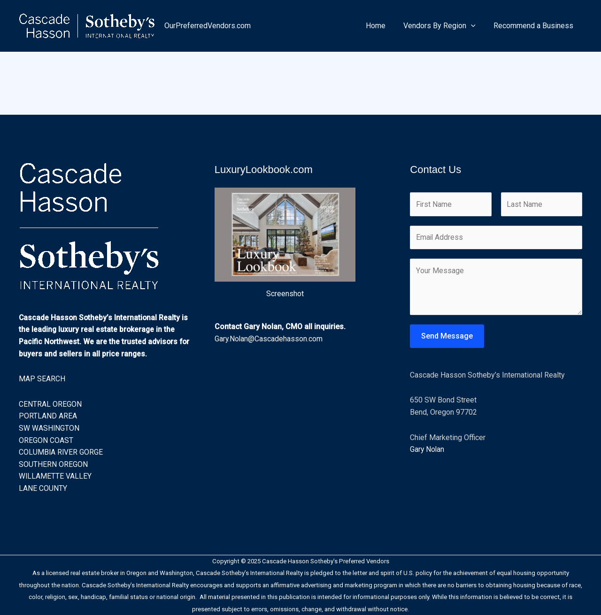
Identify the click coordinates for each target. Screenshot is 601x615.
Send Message (447, 336)
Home (383, 25)
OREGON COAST (46, 440)
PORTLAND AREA (48, 415)
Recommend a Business (535, 25)
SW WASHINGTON (49, 428)
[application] (475, 26)
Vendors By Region (444, 26)
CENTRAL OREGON (50, 404)
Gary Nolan (427, 450)
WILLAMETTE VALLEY (55, 476)
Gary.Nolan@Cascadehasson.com (269, 338)
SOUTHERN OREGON (53, 464)
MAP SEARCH (42, 378)
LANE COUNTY (43, 488)
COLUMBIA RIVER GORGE (61, 452)
